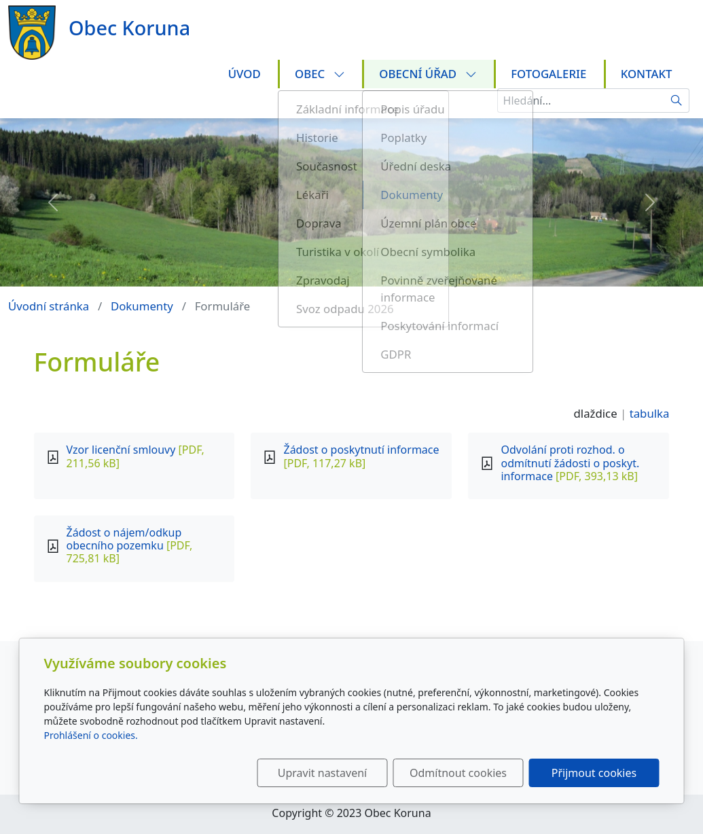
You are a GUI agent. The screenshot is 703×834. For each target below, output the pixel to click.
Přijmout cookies (594, 772)
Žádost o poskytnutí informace (361, 449)
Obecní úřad (427, 73)
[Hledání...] (580, 100)
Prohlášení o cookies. (91, 735)
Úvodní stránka (48, 306)
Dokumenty (142, 306)
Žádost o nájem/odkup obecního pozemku (124, 539)
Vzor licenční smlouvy (121, 449)
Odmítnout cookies (458, 772)
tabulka (650, 413)
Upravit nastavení (322, 772)
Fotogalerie (548, 73)
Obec (320, 73)
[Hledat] (676, 100)
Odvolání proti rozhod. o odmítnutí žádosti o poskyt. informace (570, 462)
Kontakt (646, 73)
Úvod (244, 73)
